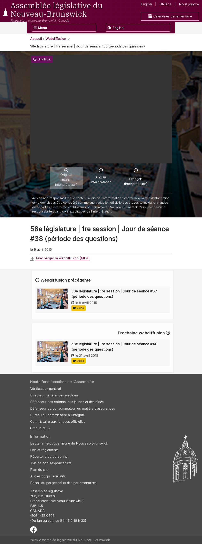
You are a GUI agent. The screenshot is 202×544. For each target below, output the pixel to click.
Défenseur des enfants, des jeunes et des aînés (67, 402)
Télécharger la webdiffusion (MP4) (62, 258)
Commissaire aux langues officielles (57, 421)
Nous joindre (189, 4)
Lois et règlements (44, 450)
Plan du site (39, 470)
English (146, 4)
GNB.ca (165, 4)
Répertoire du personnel (49, 456)
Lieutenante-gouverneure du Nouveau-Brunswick (69, 443)
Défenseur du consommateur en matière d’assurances (72, 408)
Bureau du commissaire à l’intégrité (57, 415)
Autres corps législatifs (48, 476)
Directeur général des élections (54, 395)
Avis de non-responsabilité (50, 463)
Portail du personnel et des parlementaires (63, 483)
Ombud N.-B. (40, 428)
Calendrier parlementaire (170, 16)
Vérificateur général (45, 389)
